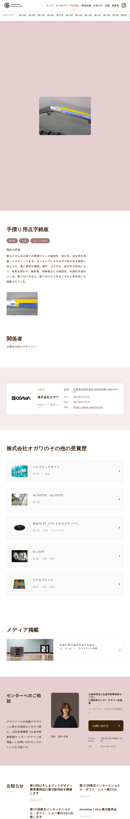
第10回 (106, 15)
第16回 (50, 15)
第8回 (124, 15)
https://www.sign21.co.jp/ (88, 400)
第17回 (41, 15)
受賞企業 (86, 5)
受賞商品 (74, 5)
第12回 (88, 15)
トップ (49, 5)
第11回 (97, 15)
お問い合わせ (100, 719)
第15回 (60, 15)
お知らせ (98, 5)
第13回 (78, 15)
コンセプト (61, 5)
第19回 (22, 15)
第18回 (31, 15)
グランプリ (9, 15)
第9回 (116, 15)
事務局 (115, 5)
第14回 (69, 15)
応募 (107, 5)
